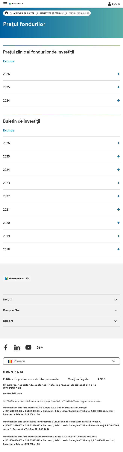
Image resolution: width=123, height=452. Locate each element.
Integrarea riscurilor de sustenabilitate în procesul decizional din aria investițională (49, 386)
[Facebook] (6, 347)
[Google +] (40, 347)
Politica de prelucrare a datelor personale (31, 379)
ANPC (102, 379)
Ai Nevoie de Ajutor (23, 13)
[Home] (6, 13)
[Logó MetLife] (17, 280)
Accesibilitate (12, 393)
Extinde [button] (8, 61)
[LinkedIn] (17, 347)
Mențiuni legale (78, 379)
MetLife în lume (13, 372)
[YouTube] (28, 347)
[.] (113, 3)
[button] (5, 3)
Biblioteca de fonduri (51, 13)
